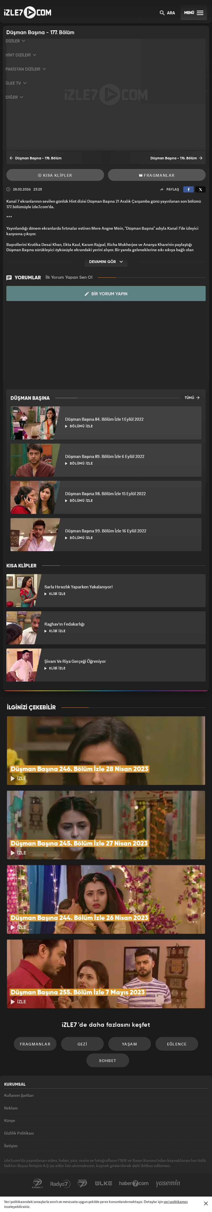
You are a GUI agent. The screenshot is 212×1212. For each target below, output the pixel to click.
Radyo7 (60, 1184)
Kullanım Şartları (19, 1095)
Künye (9, 1120)
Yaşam (129, 1044)
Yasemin (168, 1184)
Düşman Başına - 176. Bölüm (176, 157)
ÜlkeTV (103, 1184)
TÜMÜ (192, 397)
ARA (167, 13)
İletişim (10, 1145)
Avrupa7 (83, 1184)
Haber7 (134, 1184)
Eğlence (177, 1044)
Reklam (11, 1108)
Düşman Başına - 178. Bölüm (36, 157)
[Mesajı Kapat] (206, 1203)
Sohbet (107, 1060)
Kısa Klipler (55, 175)
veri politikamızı (176, 1201)
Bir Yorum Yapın (106, 294)
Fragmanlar (157, 175)
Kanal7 (37, 1184)
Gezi (83, 1044)
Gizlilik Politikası (19, 1133)
